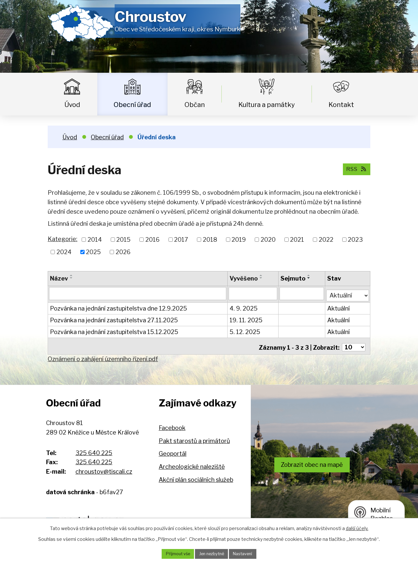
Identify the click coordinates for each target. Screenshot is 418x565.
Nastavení (247, 553)
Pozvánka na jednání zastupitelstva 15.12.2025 (114, 330)
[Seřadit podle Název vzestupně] (71, 275)
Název (59, 278)
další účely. (357, 527)
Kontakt (341, 105)
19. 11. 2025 (246, 318)
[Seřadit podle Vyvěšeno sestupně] (261, 278)
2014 (95, 239)
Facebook (172, 423)
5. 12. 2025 (245, 330)
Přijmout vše (173, 553)
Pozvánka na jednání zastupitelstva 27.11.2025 (114, 318)
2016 (152, 239)
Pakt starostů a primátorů (194, 436)
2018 (210, 239)
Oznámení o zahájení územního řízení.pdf (103, 354)
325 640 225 (93, 448)
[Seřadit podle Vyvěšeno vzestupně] (261, 275)
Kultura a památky (266, 105)
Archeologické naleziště (192, 462)
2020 (268, 239)
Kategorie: (62, 239)
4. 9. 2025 (244, 306)
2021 (297, 239)
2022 (326, 239)
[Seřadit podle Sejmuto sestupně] (309, 278)
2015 (123, 239)
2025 (93, 252)
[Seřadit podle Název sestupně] (71, 278)
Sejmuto (293, 278)
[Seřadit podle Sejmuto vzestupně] (309, 275)
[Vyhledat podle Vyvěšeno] (253, 293)
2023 (355, 239)
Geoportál (172, 449)
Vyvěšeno (244, 278)
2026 (123, 252)
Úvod (72, 105)
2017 (181, 239)
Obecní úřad (132, 105)
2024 (64, 252)
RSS (355, 169)
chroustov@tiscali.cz (103, 467)
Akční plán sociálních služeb (196, 475)
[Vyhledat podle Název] (138, 293)
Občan (195, 105)
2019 (239, 239)
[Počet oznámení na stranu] (353, 343)
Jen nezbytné (211, 553)
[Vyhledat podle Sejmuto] (302, 293)
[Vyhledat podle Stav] (348, 292)
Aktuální (339, 306)
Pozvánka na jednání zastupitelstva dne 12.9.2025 (118, 306)
